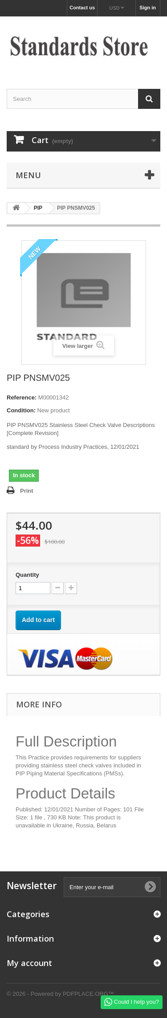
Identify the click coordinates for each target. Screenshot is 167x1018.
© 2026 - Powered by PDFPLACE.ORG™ (60, 993)
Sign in (147, 7)
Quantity (27, 574)
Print (26, 490)
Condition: (21, 410)
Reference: (22, 397)
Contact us (82, 7)
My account (29, 963)
